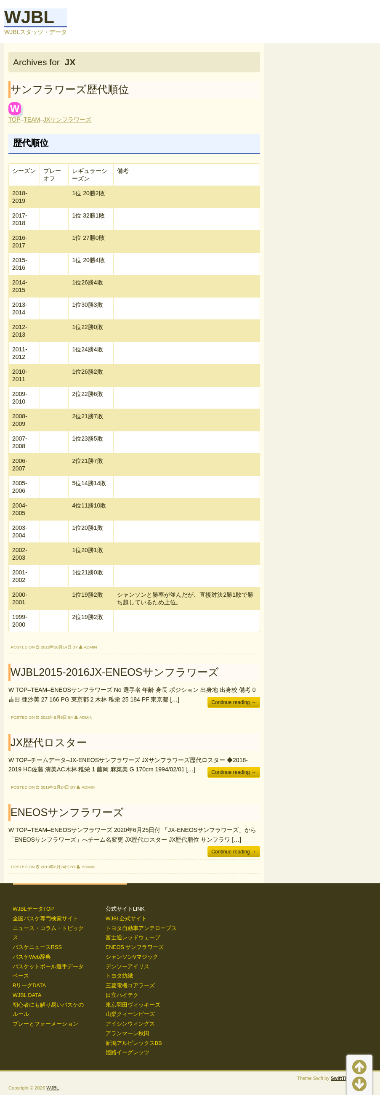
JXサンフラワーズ (67, 119)
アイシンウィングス (130, 1024)
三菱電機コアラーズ (130, 986)
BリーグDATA (29, 986)
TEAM (32, 119)
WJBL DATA (27, 995)
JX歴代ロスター (49, 742)
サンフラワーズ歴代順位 (70, 89)
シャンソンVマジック (132, 957)
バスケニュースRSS (37, 947)
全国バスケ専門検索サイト (45, 919)
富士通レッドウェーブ (133, 938)
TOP (14, 119)
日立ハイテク (122, 995)
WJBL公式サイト (126, 919)
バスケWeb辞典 (32, 957)
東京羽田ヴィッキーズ (133, 1005)
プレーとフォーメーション (45, 1024)
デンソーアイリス (127, 967)
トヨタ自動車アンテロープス (141, 928)
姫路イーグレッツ (127, 1052)
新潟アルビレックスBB (134, 1043)
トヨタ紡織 (119, 976)
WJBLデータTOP (33, 909)
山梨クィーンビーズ (130, 1014)
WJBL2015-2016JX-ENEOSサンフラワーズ (115, 672)
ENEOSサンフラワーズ (67, 812)
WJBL (29, 17)
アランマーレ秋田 (127, 1034)
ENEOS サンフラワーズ (135, 947)
